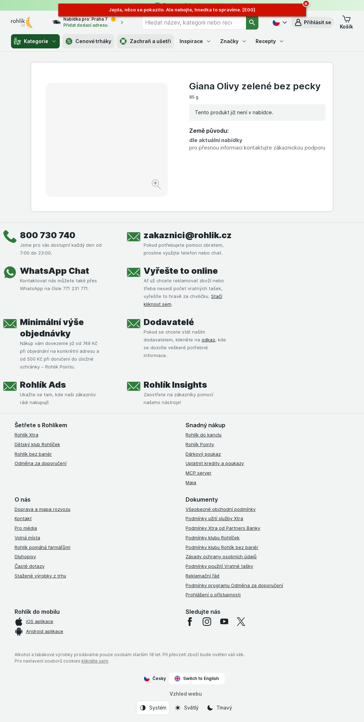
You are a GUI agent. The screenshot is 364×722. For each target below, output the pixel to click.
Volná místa (27, 537)
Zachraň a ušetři (145, 41)
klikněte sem (94, 661)
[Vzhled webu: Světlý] (186, 708)
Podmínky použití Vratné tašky (219, 566)
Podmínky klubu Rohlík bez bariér (222, 547)
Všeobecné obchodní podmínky (221, 509)
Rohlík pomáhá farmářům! (42, 547)
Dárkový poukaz (203, 454)
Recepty (270, 41)
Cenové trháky (88, 41)
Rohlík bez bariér (33, 454)
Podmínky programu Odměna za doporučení (234, 585)
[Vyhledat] (252, 22)
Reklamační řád (202, 576)
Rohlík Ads (43, 385)
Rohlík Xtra (26, 435)
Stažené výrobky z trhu (40, 576)
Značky (233, 41)
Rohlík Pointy (200, 444)
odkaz (208, 339)
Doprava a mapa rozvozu (42, 509)
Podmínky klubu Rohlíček (213, 537)
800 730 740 (47, 235)
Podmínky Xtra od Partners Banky (223, 528)
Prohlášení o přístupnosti (213, 594)
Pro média (26, 528)
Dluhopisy (25, 556)
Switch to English (197, 678)
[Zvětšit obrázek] (157, 185)
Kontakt (23, 518)
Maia (191, 482)
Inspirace (196, 41)
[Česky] (279, 22)
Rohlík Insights (175, 385)
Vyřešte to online (181, 271)
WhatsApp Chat (54, 271)
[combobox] (194, 22)
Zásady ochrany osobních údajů (221, 556)
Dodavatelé (169, 322)
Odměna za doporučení (40, 463)
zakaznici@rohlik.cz (188, 235)
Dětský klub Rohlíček (37, 444)
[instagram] (207, 621)
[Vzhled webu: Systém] (153, 708)
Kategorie (35, 41)
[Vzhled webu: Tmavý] (219, 708)
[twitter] (241, 621)
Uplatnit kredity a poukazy (215, 463)
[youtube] (224, 621)
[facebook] (190, 621)
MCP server (199, 473)
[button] (312, 22)
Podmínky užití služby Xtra (214, 518)
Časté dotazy (29, 566)
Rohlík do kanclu (203, 435)
